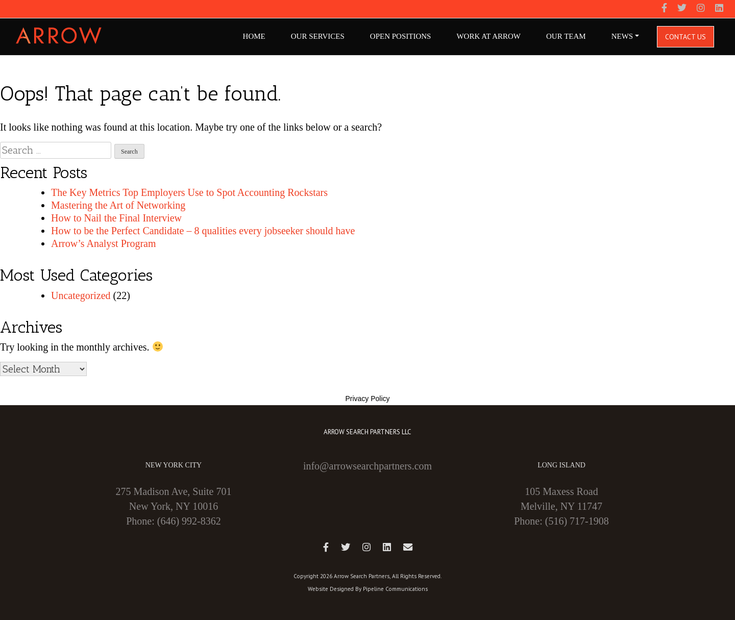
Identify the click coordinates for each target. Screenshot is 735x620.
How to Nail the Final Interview (116, 218)
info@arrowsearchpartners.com (367, 466)
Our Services (318, 36)
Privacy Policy (367, 398)
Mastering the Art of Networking (118, 205)
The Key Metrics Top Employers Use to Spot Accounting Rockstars (189, 192)
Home (254, 36)
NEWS (622, 36)
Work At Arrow (488, 36)
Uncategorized (81, 295)
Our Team (566, 36)
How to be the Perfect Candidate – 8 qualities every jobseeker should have (203, 230)
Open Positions (400, 36)
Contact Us (685, 36)
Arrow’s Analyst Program (103, 243)
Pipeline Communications (395, 588)
